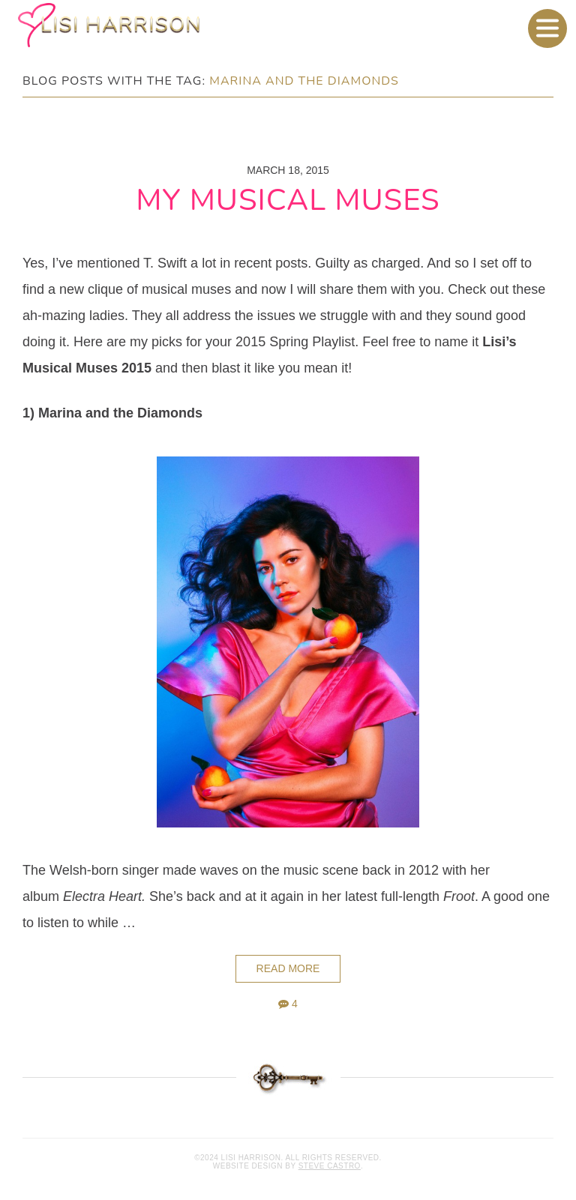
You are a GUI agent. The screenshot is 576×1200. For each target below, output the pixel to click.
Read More (288, 968)
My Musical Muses (288, 200)
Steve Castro (329, 1166)
